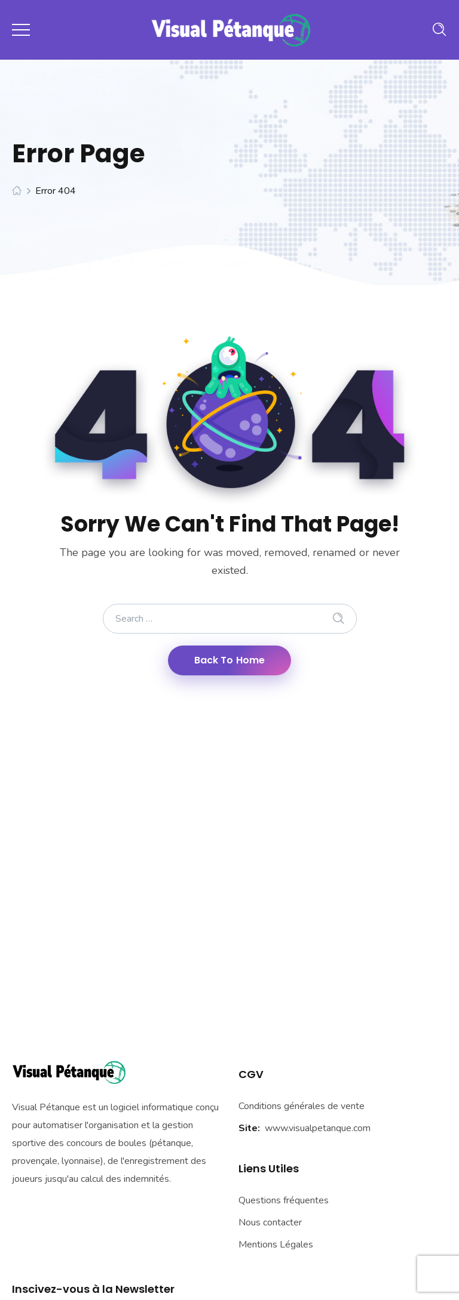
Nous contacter (270, 1222)
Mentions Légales (275, 1244)
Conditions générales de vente (301, 1106)
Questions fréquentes (283, 1200)
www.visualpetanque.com (318, 1128)
